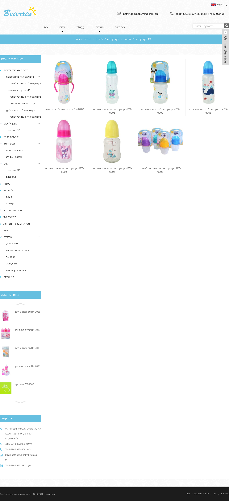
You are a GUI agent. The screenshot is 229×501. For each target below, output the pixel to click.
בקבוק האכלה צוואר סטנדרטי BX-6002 (160, 111)
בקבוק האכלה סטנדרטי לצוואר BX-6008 (160, 170)
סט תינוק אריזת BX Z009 (27, 348)
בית (78, 39)
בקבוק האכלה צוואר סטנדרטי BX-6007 (112, 170)
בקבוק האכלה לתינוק (107, 39)
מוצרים (87, 39)
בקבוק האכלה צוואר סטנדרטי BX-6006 (64, 170)
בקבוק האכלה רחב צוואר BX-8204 (64, 109)
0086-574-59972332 (213, 13)
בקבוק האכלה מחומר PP (137, 39)
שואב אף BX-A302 (24, 384)
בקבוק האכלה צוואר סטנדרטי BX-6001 (112, 111)
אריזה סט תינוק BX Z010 (27, 330)
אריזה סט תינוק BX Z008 (27, 366)
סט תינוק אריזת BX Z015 (27, 312)
